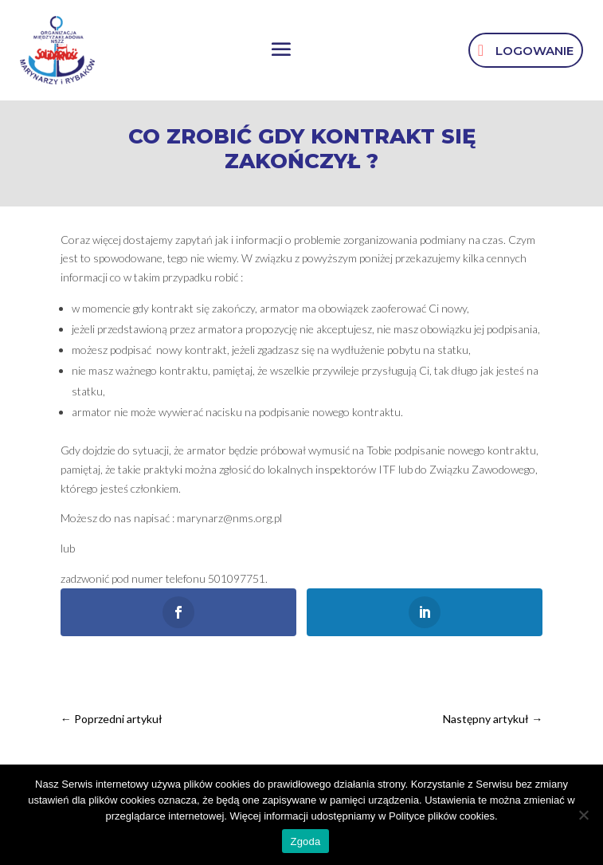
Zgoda (305, 841)
